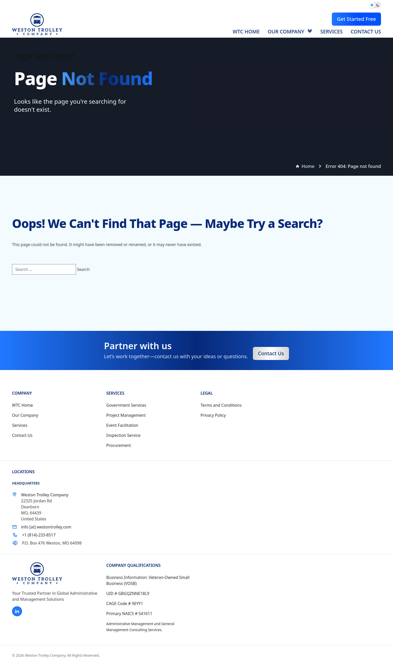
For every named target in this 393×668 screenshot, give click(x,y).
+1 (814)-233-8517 (39, 535)
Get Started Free (356, 19)
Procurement (118, 445)
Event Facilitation (122, 425)
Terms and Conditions (221, 405)
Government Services (126, 405)
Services (331, 31)
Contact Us (366, 31)
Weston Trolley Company (45, 655)
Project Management (126, 415)
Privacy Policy (213, 415)
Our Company (286, 31)
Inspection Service (123, 435)
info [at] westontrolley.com (46, 527)
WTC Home (246, 31)
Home (305, 166)
